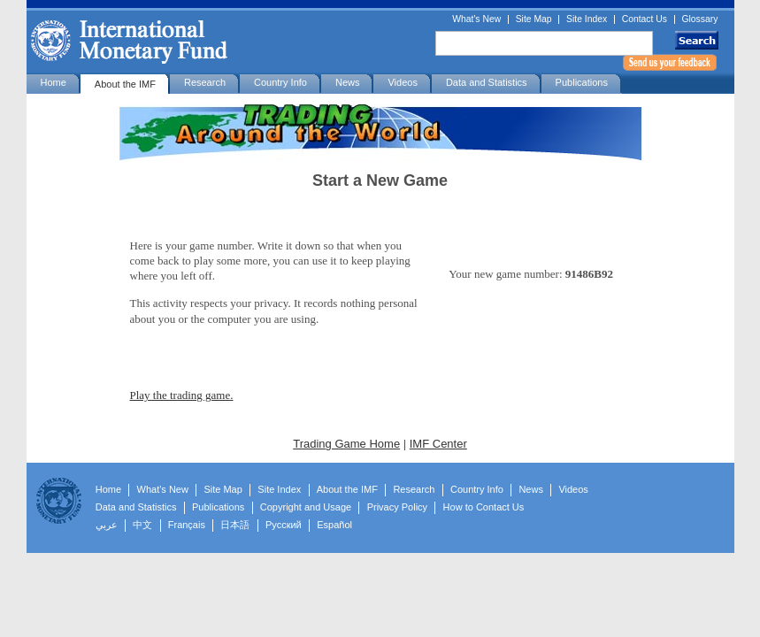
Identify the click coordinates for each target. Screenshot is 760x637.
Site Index (586, 19)
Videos (402, 82)
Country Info (280, 82)
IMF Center (438, 443)
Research (205, 82)
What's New (476, 19)
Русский (283, 524)
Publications (582, 82)
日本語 (234, 524)
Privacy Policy (397, 507)
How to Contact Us (484, 507)
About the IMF (125, 84)
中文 (142, 524)
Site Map (534, 19)
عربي (107, 524)
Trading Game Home (346, 443)
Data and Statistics (486, 82)
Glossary (700, 19)
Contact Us (644, 19)
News (347, 82)
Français (186, 524)
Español (334, 524)
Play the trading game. (182, 395)
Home (53, 82)
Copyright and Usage (305, 507)
